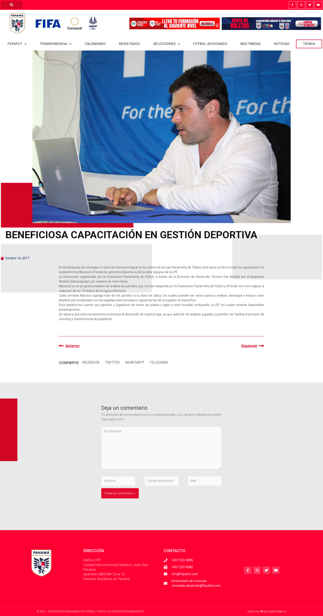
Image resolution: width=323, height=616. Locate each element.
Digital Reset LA (277, 611)
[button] (90, 362)
